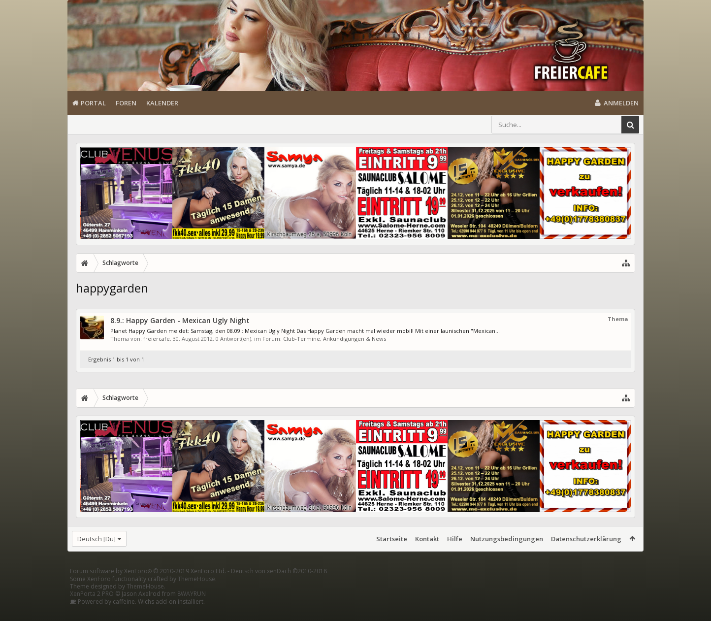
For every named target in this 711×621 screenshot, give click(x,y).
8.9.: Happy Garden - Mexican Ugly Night (180, 320)
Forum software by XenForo (148, 587)
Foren (126, 102)
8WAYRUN (191, 609)
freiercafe (156, 338)
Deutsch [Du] (96, 538)
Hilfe (454, 538)
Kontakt (427, 538)
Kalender (162, 102)
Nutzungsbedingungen (506, 538)
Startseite (391, 538)
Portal (93, 102)
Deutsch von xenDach (279, 587)
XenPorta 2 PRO (92, 609)
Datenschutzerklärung (586, 538)
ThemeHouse (196, 594)
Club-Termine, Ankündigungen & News (334, 338)
